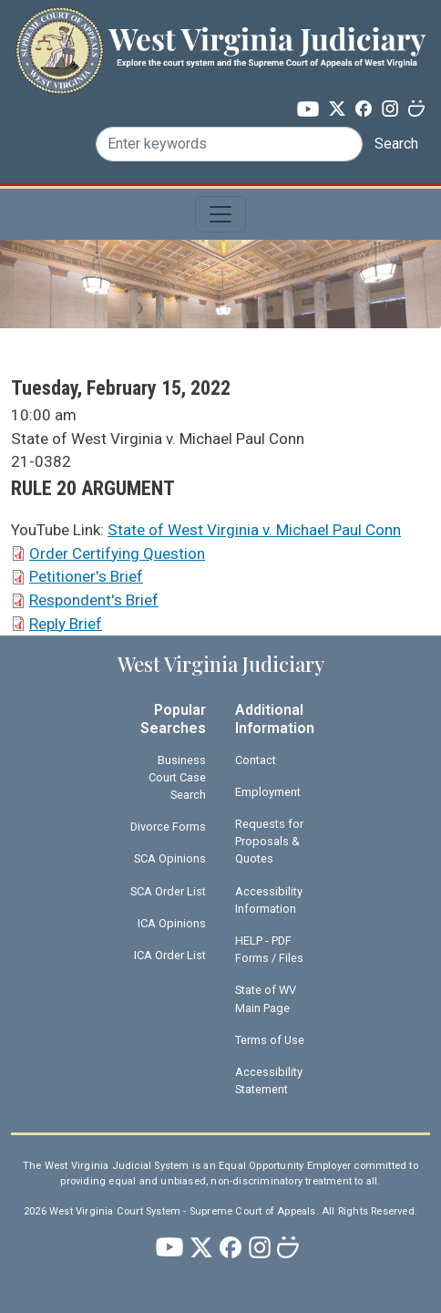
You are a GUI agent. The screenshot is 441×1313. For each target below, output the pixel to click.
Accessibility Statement (269, 1080)
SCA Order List (168, 891)
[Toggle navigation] (220, 214)
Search (396, 143)
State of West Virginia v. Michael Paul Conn (254, 530)
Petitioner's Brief (86, 576)
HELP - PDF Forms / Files (269, 949)
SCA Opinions (170, 858)
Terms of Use (269, 1040)
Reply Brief (65, 624)
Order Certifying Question (117, 553)
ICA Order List (170, 955)
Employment (268, 792)
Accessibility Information (269, 899)
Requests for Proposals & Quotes (269, 841)
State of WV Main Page (265, 998)
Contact (255, 760)
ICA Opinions (172, 923)
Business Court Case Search (177, 777)
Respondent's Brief (94, 600)
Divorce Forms (168, 826)
